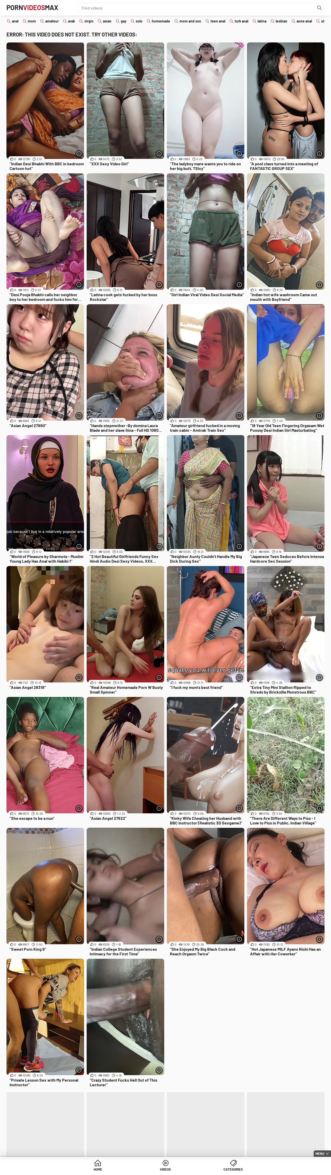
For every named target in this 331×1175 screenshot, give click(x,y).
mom (32, 21)
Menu (319, 1153)
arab (71, 21)
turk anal (241, 21)
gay (123, 21)
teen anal (217, 21)
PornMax (34, 7)
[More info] (79, 154)
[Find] (319, 7)
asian (107, 21)
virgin (89, 21)
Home (126, 1169)
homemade (161, 21)
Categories (205, 1169)
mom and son (190, 21)
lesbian (281, 21)
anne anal (304, 21)
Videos (166, 1169)
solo (139, 21)
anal (15, 21)
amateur (52, 21)
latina (262, 21)
